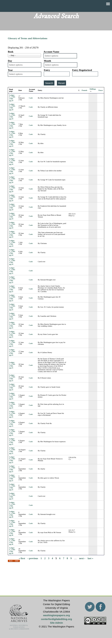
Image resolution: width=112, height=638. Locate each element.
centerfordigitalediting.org (56, 619)
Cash (31, 98)
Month (47, 61)
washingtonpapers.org (56, 615)
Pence (100, 90)
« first (22, 558)
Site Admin (56, 622)
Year (10, 70)
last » (90, 558)
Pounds (84, 90)
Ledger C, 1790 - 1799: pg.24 (12, 97)
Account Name (51, 51)
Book (10, 51)
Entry (47, 70)
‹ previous (33, 558)
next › (82, 558)
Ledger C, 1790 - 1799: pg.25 (12, 270)
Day (10, 61)
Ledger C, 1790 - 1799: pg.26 (12, 505)
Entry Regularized (82, 70)
